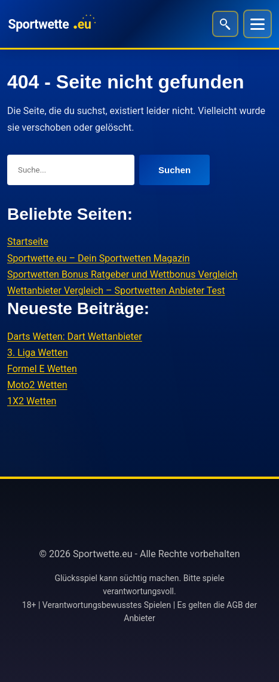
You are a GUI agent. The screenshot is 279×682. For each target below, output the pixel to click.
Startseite (27, 241)
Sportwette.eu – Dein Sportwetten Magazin (98, 258)
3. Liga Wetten (37, 352)
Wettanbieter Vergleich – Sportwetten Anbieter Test (116, 290)
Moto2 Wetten (37, 385)
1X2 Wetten (31, 401)
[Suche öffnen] (225, 24)
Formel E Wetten (42, 368)
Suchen (174, 170)
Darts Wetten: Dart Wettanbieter (74, 336)
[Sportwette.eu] (51, 24)
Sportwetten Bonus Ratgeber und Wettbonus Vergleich (122, 274)
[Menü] (257, 24)
